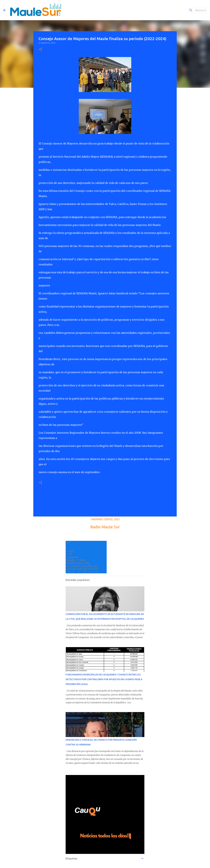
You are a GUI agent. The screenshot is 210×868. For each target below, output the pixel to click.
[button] (40, 49)
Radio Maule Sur (105, 527)
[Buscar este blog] (190, 10)
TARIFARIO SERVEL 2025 (105, 519)
